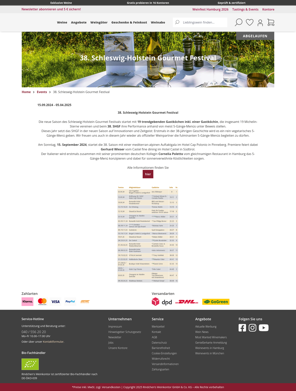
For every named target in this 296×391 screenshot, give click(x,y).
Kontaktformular (53, 341)
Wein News (202, 332)
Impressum (115, 326)
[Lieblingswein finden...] (204, 22)
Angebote (79, 22)
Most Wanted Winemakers (211, 337)
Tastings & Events (245, 9)
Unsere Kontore (117, 348)
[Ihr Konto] (260, 22)
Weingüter (99, 22)
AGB (154, 337)
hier (148, 174)
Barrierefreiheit (161, 348)
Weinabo (158, 22)
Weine (62, 22)
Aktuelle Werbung (205, 326)
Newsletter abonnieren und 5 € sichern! (51, 9)
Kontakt (156, 332)
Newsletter (114, 337)
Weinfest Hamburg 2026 (210, 9)
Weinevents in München (209, 353)
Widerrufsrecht (161, 358)
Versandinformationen (165, 364)
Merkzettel (158, 326)
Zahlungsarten (160, 369)
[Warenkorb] (271, 22)
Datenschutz (159, 342)
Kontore (268, 9)
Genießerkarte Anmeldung (211, 342)
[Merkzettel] (249, 22)
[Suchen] (177, 22)
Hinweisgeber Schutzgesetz (124, 332)
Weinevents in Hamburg (209, 348)
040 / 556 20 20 (34, 331)
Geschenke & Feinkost (129, 22)
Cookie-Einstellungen (164, 353)
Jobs (110, 342)
